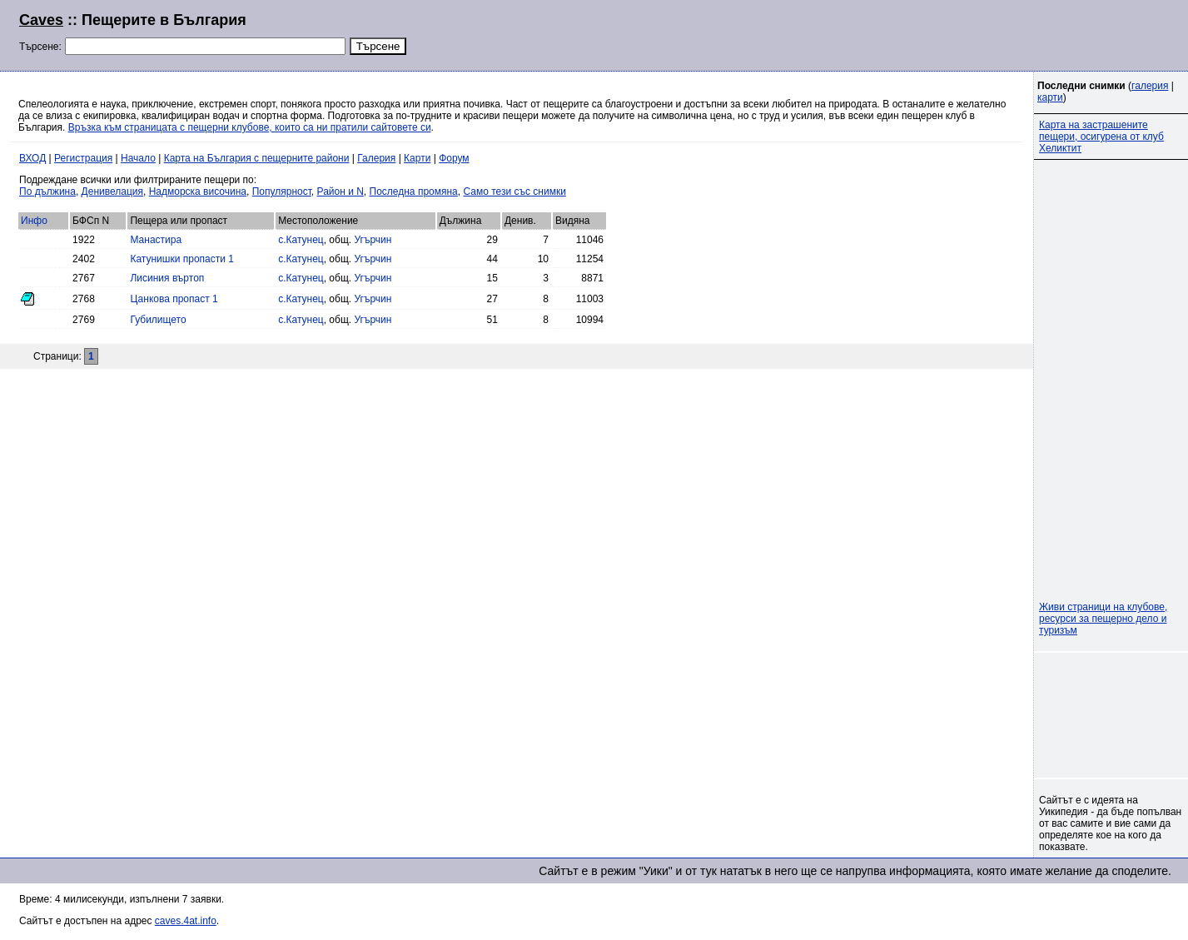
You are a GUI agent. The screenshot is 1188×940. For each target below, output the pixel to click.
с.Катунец (301, 240)
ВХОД (32, 158)
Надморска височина (197, 191)
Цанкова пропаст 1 (173, 299)
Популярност (281, 191)
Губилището (158, 320)
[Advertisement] (966, 33)
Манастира (155, 240)
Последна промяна (414, 191)
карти (1050, 97)
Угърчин (372, 240)
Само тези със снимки (514, 191)
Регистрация (83, 158)
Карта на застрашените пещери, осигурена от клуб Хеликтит (1101, 136)
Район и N (340, 191)
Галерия (376, 158)
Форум (454, 158)
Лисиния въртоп (167, 278)
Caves (41, 20)
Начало (138, 158)
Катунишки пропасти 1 (182, 259)
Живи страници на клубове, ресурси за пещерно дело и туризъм (1103, 618)
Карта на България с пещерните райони (257, 158)
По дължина (47, 191)
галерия (1149, 86)
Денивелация (112, 191)
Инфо (34, 220)
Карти (417, 158)
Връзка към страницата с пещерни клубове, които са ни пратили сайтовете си (249, 127)
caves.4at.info (185, 921)
